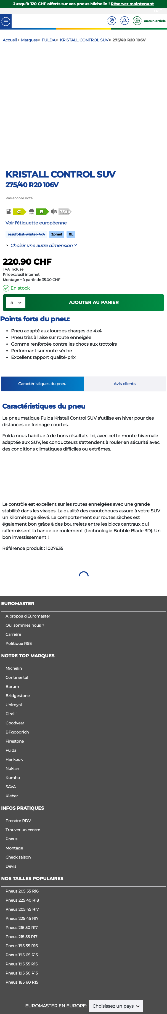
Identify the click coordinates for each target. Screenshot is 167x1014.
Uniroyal (14, 669)
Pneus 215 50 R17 (22, 892)
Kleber (12, 760)
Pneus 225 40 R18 (22, 864)
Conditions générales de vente (37, 981)
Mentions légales (85, 981)
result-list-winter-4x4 (26, 199)
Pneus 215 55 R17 (21, 901)
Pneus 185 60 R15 (22, 946)
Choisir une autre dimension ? (43, 210)
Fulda (11, 715)
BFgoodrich (17, 696)
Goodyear (15, 687)
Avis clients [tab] (125, 348)
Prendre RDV (18, 785)
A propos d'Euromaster (28, 580)
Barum (12, 651)
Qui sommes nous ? (25, 589)
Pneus (11, 803)
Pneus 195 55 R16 (22, 910)
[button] (16, 176)
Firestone (15, 705)
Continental (17, 642)
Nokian (12, 733)
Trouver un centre (23, 794)
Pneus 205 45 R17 (22, 874)
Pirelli (11, 678)
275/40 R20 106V (32, 149)
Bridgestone (18, 660)
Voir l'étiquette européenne (36, 187)
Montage (14, 812)
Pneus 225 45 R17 (22, 883)
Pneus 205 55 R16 (22, 855)
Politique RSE (19, 608)
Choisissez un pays (113, 970)
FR (156, 11)
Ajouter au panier (94, 267)
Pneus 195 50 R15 (22, 937)
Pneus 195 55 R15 (22, 928)
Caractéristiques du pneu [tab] (42, 348)
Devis (11, 830)
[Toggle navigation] (6, 21)
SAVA (11, 751)
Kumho (13, 742)
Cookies (83, 987)
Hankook (14, 724)
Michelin (14, 633)
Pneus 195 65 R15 (22, 919)
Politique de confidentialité (131, 981)
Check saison (18, 821)
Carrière (13, 599)
